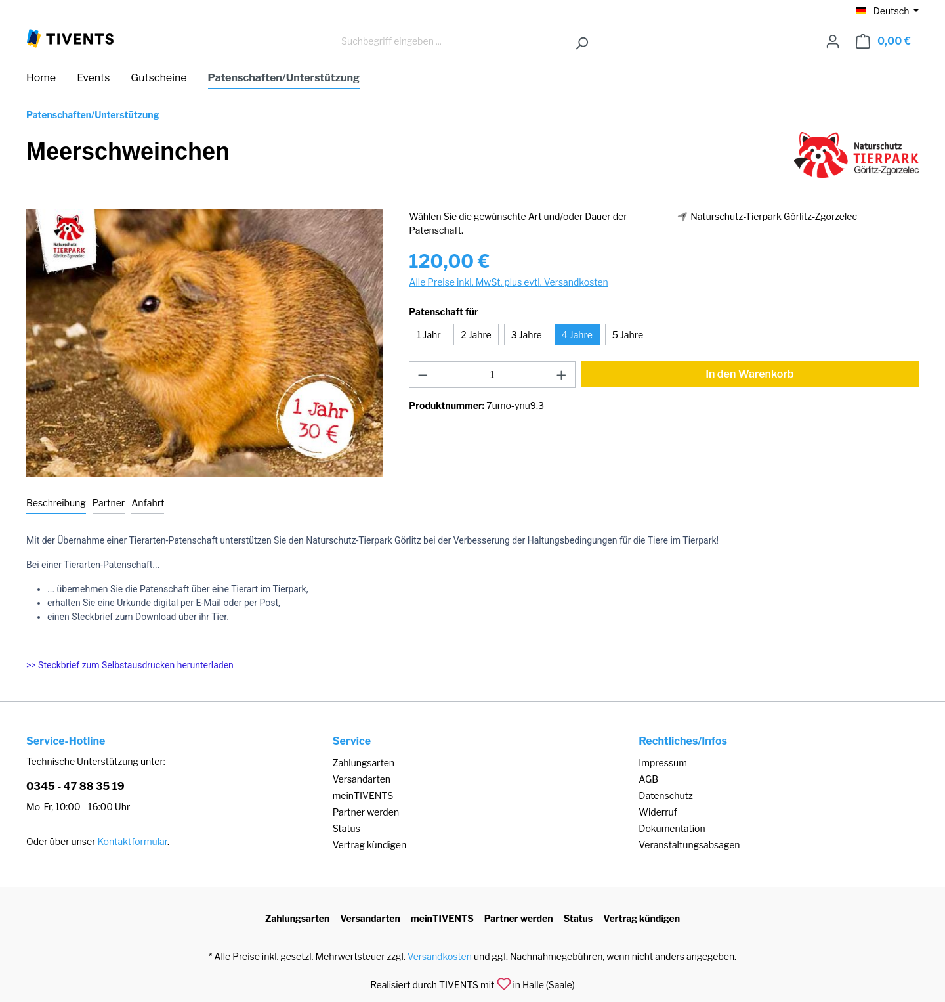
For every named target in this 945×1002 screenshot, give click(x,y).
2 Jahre (476, 334)
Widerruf (658, 811)
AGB (648, 779)
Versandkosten (440, 956)
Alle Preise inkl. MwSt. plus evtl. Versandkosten (508, 282)
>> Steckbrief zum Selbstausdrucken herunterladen (130, 665)
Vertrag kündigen (369, 844)
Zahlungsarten (363, 762)
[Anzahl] (492, 374)
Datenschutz (665, 795)
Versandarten (361, 779)
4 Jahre (577, 334)
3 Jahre (526, 334)
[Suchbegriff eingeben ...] (451, 41)
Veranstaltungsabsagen (689, 844)
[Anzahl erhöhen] (562, 374)
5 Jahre (627, 334)
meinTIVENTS (363, 795)
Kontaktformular (132, 841)
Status (346, 828)
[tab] (56, 503)
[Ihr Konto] (833, 41)
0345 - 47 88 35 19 (75, 786)
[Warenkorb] (883, 41)
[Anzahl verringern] (422, 374)
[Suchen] (581, 41)
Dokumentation (672, 828)
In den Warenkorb (749, 374)
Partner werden (366, 811)
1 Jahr (429, 334)
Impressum (663, 762)
